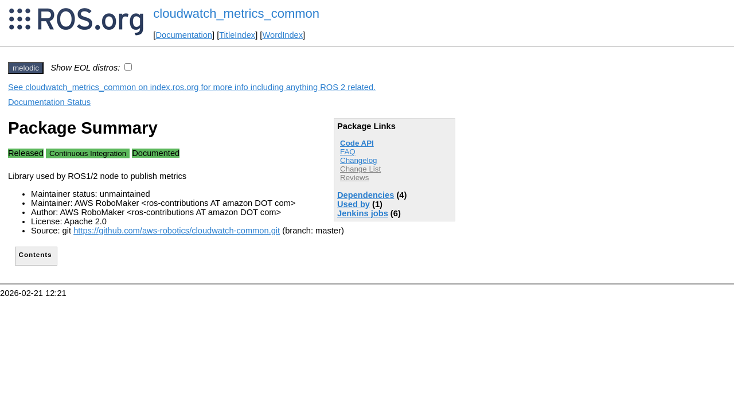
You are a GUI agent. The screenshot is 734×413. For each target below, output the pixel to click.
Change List (360, 169)
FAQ (348, 151)
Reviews (354, 177)
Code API (357, 143)
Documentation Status (49, 102)
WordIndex (282, 35)
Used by (353, 204)
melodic (26, 68)
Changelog (358, 160)
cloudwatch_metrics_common (236, 13)
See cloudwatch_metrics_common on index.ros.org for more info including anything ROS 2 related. (192, 87)
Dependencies (365, 195)
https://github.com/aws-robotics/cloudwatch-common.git (176, 230)
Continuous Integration (87, 153)
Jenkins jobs (362, 213)
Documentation (183, 35)
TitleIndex (237, 35)
